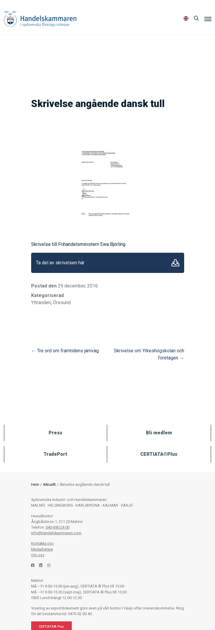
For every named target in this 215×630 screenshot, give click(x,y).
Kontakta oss (42, 543)
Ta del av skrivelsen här (60, 262)
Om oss (37, 555)
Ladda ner (175, 262)
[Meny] (208, 18)
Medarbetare (42, 549)
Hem (35, 484)
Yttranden (41, 302)
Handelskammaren (40, 18)
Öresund (62, 302)
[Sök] (196, 18)
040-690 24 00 (57, 527)
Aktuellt (49, 484)
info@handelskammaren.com (56, 533)
